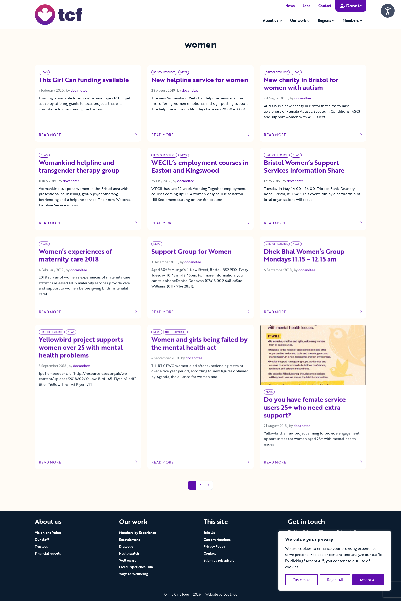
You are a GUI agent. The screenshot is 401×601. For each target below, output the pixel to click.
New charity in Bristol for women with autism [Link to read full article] (301, 84)
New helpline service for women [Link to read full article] (199, 80)
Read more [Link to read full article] (88, 135)
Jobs (306, 5)
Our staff (42, 539)
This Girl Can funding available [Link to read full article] (84, 80)
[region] (334, 561)
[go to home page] (58, 14)
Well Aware (127, 560)
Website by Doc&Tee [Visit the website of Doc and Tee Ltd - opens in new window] (221, 594)
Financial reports (48, 553)
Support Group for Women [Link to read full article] (191, 262)
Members (351, 20)
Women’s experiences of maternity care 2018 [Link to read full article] (75, 266)
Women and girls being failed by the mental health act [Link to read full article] (199, 354)
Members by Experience (137, 532)
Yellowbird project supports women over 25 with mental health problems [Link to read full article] (81, 358)
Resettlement (129, 539)
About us (270, 20)
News (290, 5)
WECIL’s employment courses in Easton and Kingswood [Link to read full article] (200, 167)
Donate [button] (351, 5)
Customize (301, 579)
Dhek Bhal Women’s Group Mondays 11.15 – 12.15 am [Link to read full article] (304, 266)
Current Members (217, 539)
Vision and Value (48, 532)
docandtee (79, 90)
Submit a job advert (219, 560)
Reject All (335, 579)
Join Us (209, 532)
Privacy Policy (214, 546)
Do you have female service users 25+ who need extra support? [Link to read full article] (305, 418)
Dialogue (126, 546)
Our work (298, 20)
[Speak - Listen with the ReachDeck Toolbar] (388, 11)
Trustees (41, 546)
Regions (324, 20)
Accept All (368, 579)
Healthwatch (129, 553)
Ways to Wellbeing (133, 574)
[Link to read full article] (313, 365)
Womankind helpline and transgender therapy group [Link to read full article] (79, 167)
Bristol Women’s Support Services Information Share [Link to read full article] (304, 167)
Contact (324, 5)
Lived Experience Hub (136, 567)
